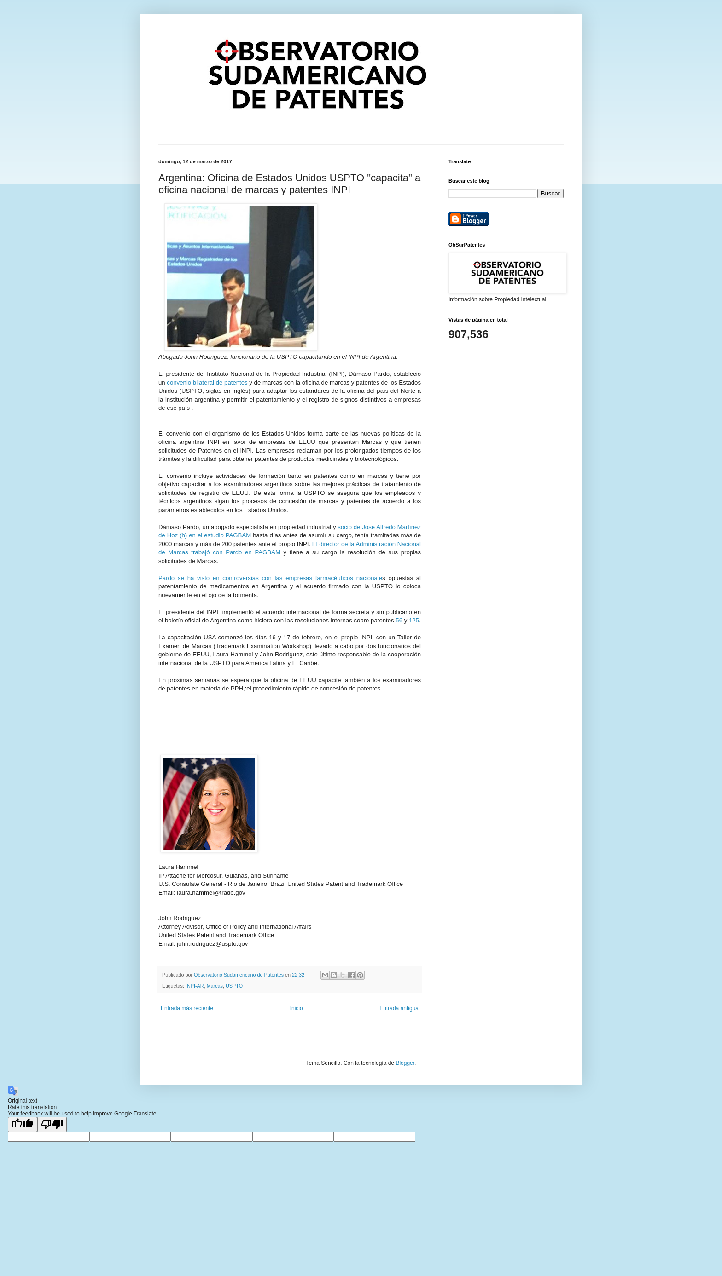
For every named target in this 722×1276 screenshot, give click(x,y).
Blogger (405, 1063)
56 (399, 620)
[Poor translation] (52, 1124)
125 (414, 620)
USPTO (234, 986)
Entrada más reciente (187, 1008)
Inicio (296, 1008)
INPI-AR (195, 986)
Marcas (215, 986)
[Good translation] (22, 1124)
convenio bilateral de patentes (207, 382)
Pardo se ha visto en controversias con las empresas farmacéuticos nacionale (270, 578)
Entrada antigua (399, 1008)
